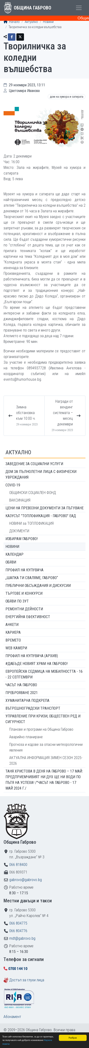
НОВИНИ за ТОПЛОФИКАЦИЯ (31, 523)
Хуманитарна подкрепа (27, 700)
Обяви (10, 562)
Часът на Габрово (21, 685)
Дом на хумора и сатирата (66, 96)
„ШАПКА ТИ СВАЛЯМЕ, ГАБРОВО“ (31, 578)
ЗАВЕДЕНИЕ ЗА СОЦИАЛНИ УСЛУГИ (34, 464)
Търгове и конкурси (23, 593)
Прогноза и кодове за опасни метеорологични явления (46, 747)
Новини (48, 22)
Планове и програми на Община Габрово (41, 729)
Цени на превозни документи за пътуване (44, 508)
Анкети (12, 624)
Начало (12, 22)
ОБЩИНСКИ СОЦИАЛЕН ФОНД (32, 492)
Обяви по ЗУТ (17, 601)
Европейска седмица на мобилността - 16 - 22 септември (44, 674)
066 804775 (18, 923)
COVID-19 (12, 485)
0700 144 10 (17, 968)
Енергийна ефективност (27, 617)
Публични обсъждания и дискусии (38, 585)
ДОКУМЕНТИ (19, 531)
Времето (13, 640)
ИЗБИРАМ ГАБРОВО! (21, 539)
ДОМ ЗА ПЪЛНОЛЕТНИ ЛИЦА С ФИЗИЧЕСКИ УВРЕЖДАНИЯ (40, 474)
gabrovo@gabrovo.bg (25, 880)
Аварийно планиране (26, 737)
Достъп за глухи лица (26, 980)
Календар (14, 554)
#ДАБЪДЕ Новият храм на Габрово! (36, 663)
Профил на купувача (24, 570)
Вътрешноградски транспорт (32, 708)
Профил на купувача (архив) (31, 656)
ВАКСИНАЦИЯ (19, 500)
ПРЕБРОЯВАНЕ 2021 (21, 692)
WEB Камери (16, 648)
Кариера (13, 632)
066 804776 (18, 931)
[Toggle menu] (78, 7)
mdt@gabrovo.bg (22, 938)
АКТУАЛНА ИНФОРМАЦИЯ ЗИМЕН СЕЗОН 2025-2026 (45, 760)
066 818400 (18, 864)
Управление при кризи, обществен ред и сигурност (42, 719)
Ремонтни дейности (24, 609)
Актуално (31, 22)
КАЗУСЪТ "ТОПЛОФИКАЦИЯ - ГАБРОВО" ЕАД (40, 516)
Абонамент (12, 1016)
